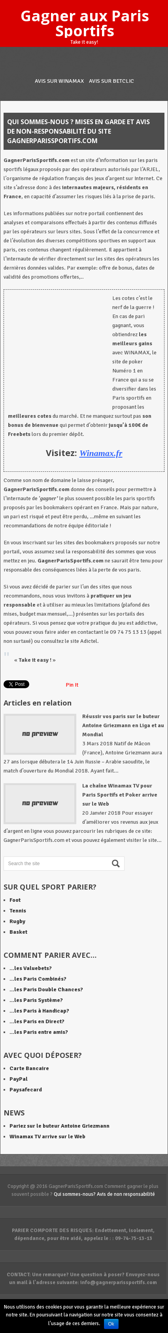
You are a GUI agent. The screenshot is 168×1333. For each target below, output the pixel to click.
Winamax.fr (101, 453)
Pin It (72, 684)
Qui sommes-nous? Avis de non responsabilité (104, 1194)
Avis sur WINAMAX (59, 81)
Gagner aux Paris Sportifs (85, 23)
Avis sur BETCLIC (111, 81)
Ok (111, 1324)
